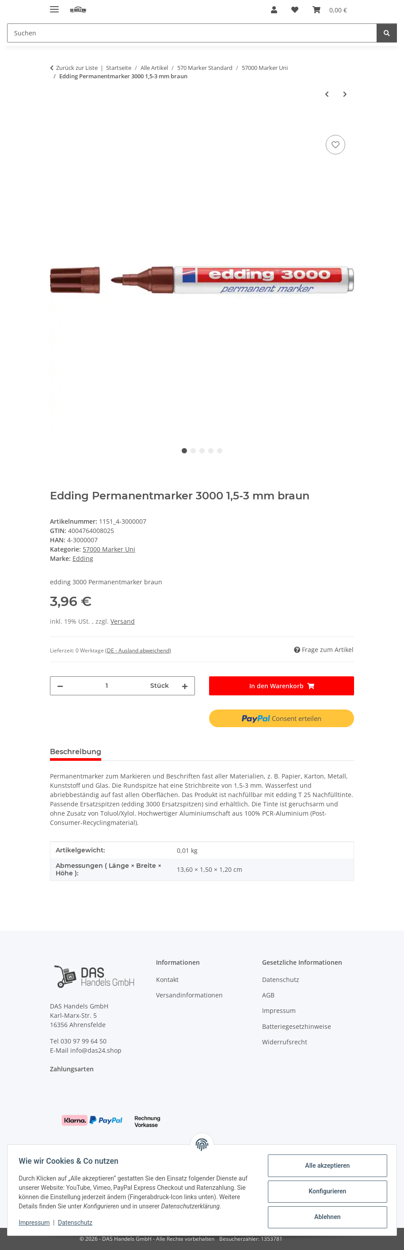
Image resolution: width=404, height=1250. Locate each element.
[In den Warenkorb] (57, 123)
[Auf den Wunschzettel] (335, 144)
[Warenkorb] (329, 10)
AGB (268, 995)
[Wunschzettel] (294, 10)
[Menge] (106, 686)
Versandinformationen (189, 995)
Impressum (37, 1223)
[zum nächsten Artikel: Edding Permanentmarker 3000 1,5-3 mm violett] (345, 94)
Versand (123, 621)
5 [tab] (219, 450)
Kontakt (167, 979)
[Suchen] (192, 32)
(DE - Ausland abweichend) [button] (138, 650)
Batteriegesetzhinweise (296, 1026)
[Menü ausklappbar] (54, 5)
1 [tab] (184, 450)
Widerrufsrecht (284, 1042)
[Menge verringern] (60, 686)
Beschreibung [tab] (75, 752)
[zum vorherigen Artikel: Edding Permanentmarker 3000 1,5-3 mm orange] (327, 94)
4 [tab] (210, 450)
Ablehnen (324, 1212)
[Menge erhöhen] (184, 686)
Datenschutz (78, 1223)
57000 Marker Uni (109, 549)
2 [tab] (193, 450)
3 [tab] (202, 450)
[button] (274, 10)
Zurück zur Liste (77, 68)
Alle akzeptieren (324, 1161)
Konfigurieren (324, 1187)
